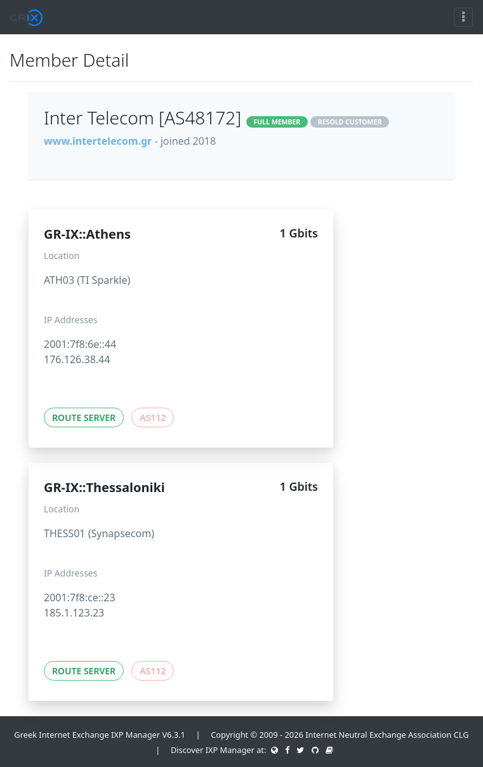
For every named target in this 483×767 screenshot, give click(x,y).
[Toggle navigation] (463, 17)
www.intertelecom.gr (98, 141)
